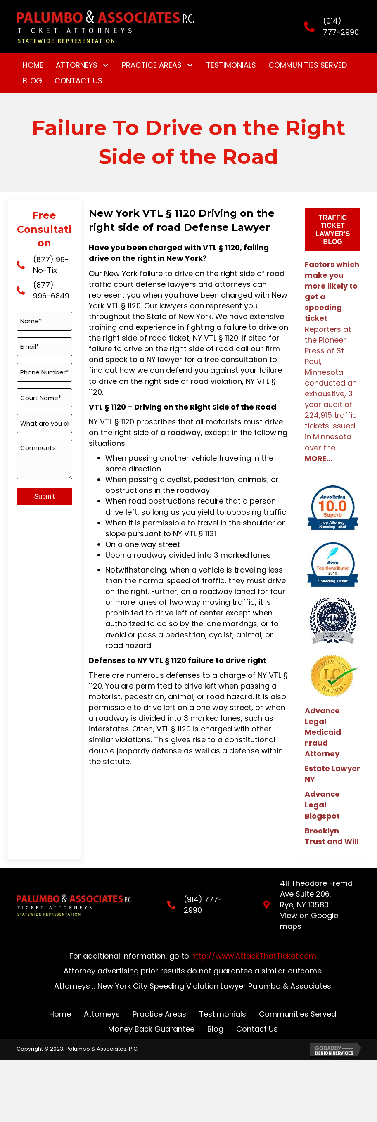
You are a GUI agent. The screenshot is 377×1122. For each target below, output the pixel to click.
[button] (105, 65)
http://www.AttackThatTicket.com (253, 945)
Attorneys (102, 1003)
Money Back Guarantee (151, 1018)
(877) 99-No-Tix (51, 264)
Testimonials (222, 1003)
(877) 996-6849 (51, 290)
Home (60, 1003)
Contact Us (257, 1018)
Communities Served (297, 1003)
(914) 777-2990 (341, 26)
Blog (215, 1018)
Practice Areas (159, 1003)
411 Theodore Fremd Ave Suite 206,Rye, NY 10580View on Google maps (316, 899)
